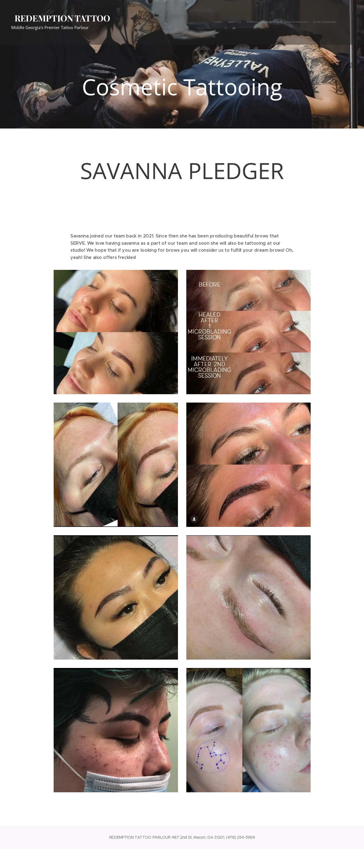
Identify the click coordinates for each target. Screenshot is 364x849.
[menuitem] (309, 22)
